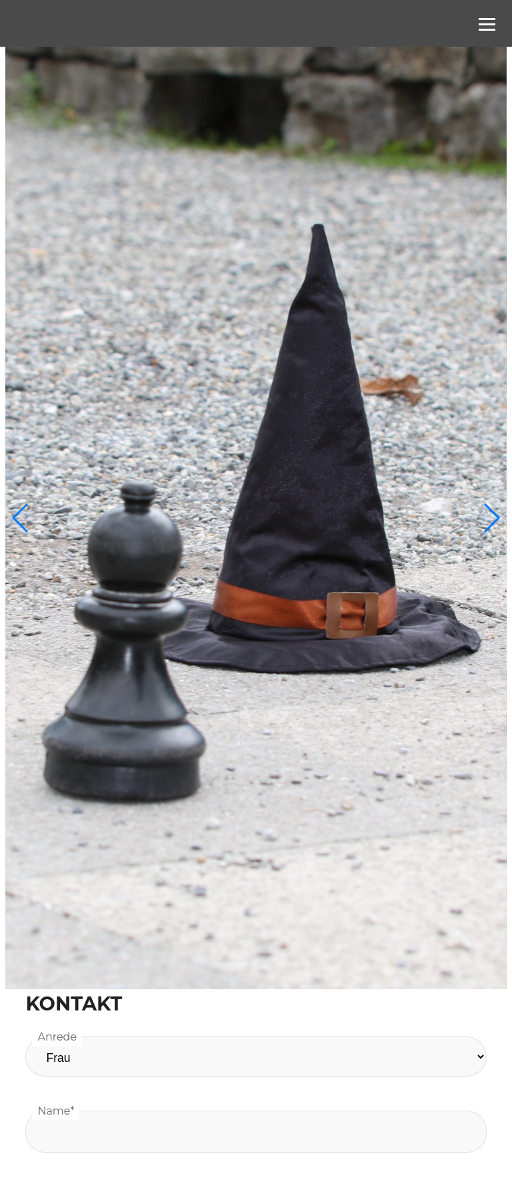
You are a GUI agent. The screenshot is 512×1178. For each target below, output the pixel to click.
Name (55, 1111)
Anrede (57, 1036)
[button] (491, 518)
